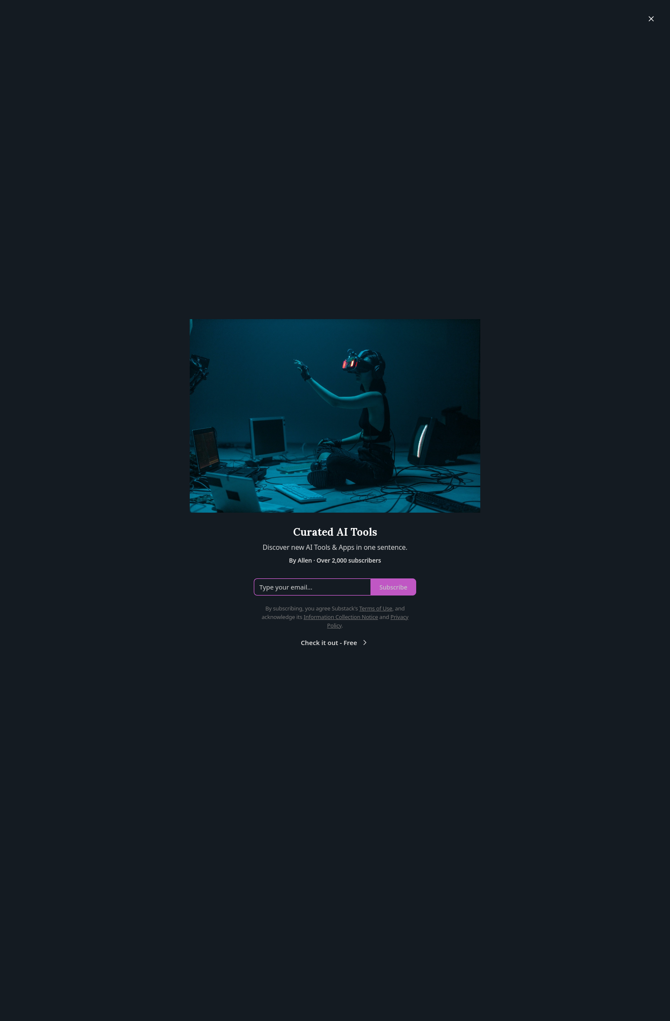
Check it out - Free (335, 642)
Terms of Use (375, 608)
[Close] (651, 18)
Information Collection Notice (340, 617)
